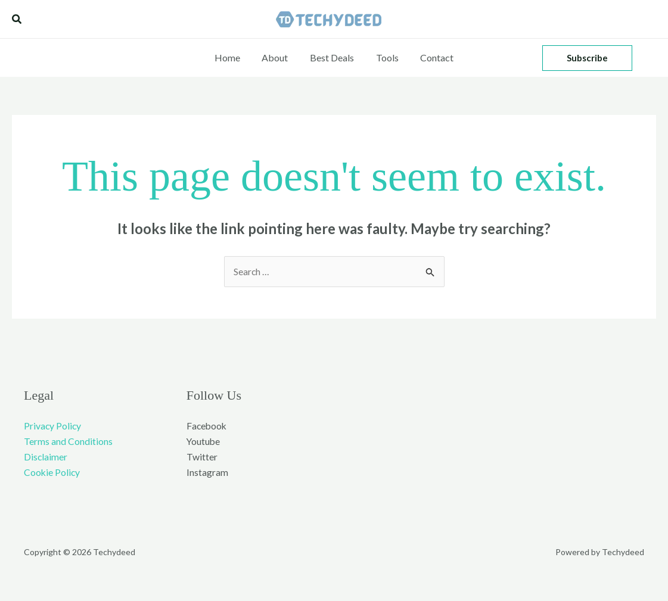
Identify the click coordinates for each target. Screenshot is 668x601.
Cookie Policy (52, 473)
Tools (384, 57)
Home (233, 57)
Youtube (204, 441)
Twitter (202, 457)
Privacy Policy (53, 425)
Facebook (207, 425)
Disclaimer (46, 457)
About (278, 57)
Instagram (207, 473)
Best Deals (332, 57)
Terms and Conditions (68, 441)
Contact (431, 57)
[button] (17, 19)
